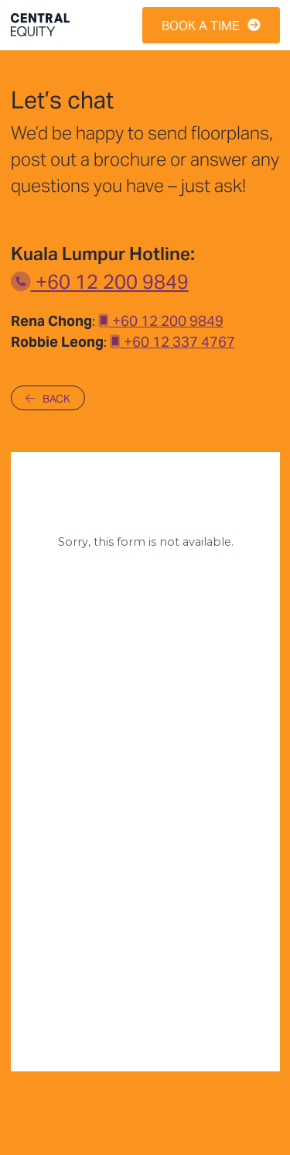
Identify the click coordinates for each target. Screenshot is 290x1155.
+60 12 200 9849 (100, 279)
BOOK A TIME (211, 24)
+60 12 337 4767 (172, 340)
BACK (48, 397)
